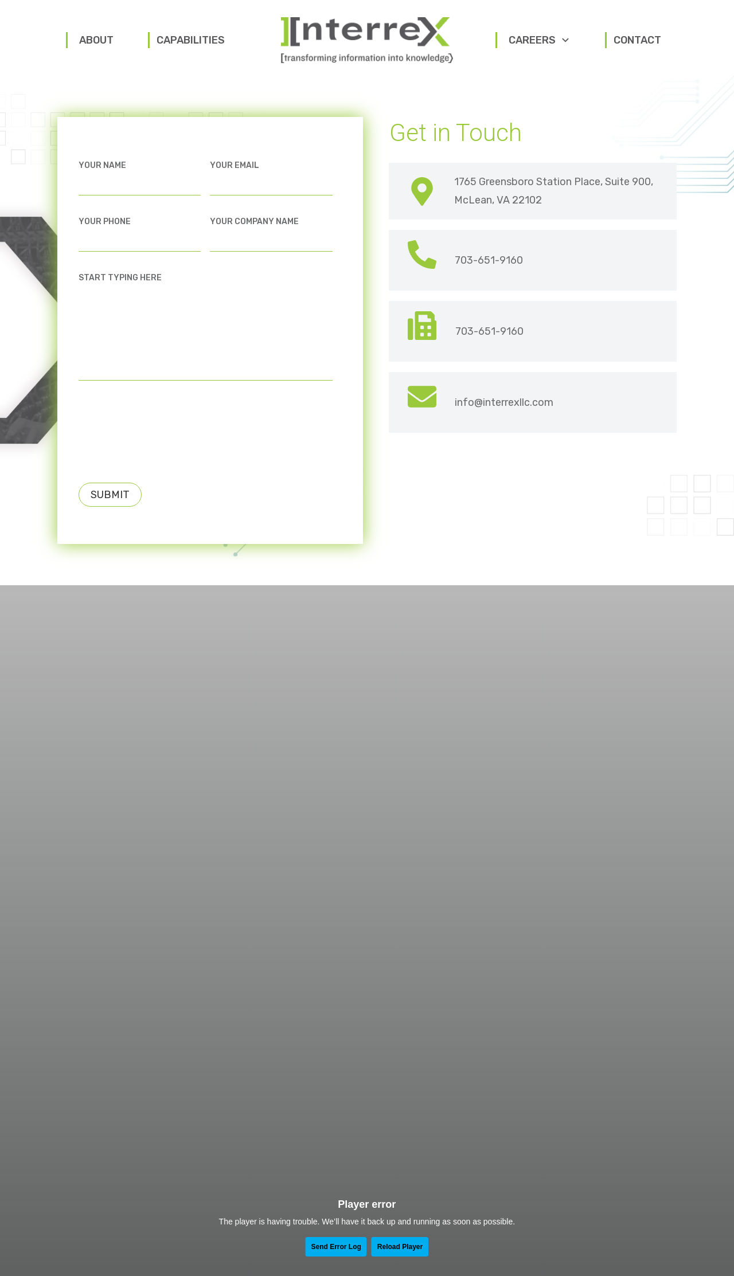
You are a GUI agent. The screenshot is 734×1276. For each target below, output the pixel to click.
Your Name (102, 170)
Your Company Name (254, 226)
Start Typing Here (120, 283)
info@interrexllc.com (504, 407)
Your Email (234, 170)
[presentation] (166, 430)
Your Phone (105, 226)
